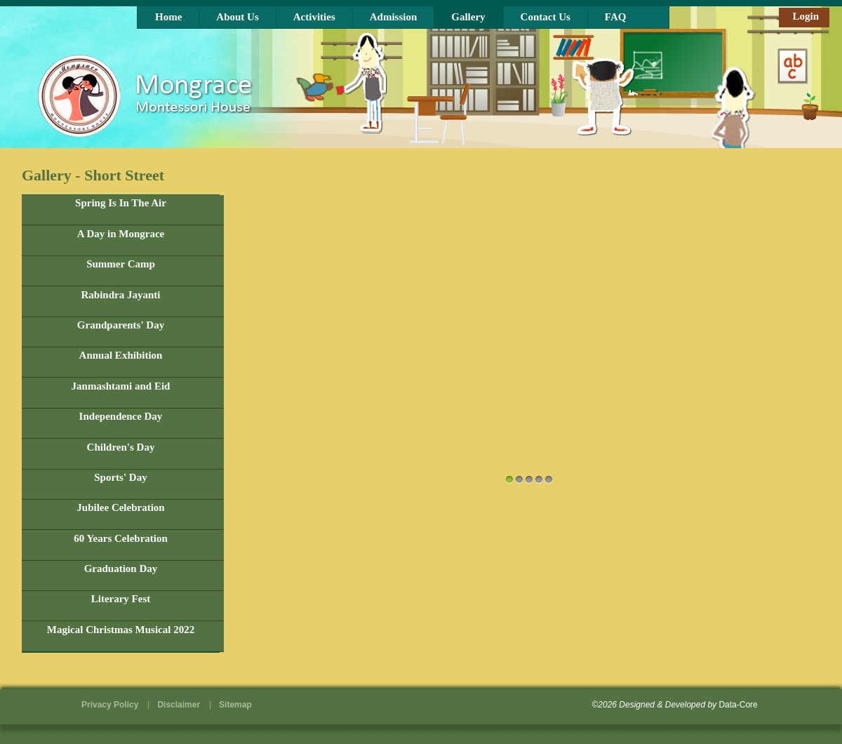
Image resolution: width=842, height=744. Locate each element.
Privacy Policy (109, 705)
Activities (314, 16)
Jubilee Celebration (120, 507)
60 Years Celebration (121, 538)
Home (168, 16)
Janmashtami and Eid (121, 386)
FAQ (616, 16)
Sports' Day (120, 477)
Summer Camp (120, 264)
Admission (393, 16)
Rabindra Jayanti (121, 294)
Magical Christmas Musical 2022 (120, 629)
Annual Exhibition (121, 355)
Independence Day (121, 416)
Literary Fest (121, 598)
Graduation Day (121, 568)
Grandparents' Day (120, 325)
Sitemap (235, 705)
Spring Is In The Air (120, 202)
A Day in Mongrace (121, 233)
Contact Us (545, 16)
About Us (237, 16)
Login (805, 16)
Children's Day (121, 447)
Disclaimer (178, 705)
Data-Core (738, 705)
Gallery (468, 16)
